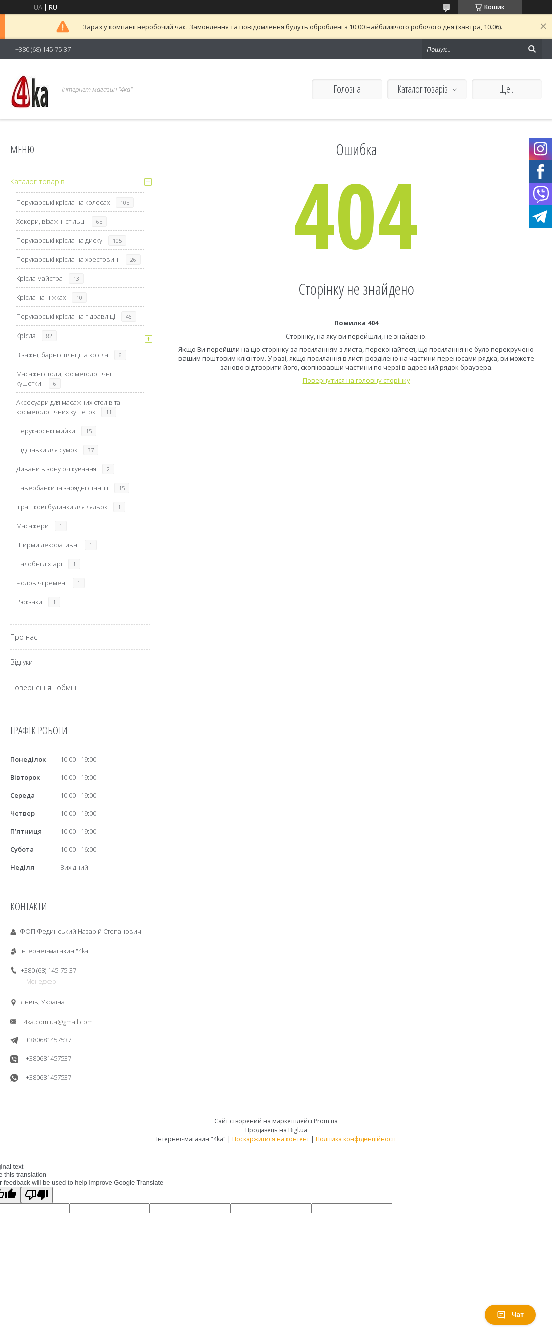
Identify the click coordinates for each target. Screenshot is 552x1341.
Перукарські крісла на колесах (63, 202)
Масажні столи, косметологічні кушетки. (63, 378)
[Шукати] (532, 49)
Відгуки (21, 662)
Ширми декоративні (47, 544)
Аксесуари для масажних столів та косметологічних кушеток (68, 407)
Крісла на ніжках (41, 297)
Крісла (26, 335)
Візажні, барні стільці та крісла (62, 354)
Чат (510, 1314)
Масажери (32, 525)
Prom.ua (326, 1121)
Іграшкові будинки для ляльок (61, 506)
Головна (347, 89)
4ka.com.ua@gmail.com (58, 1022)
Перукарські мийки (45, 430)
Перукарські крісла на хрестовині (68, 259)
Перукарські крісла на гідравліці (65, 316)
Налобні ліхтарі (39, 563)
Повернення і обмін (43, 687)
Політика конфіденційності (356, 1139)
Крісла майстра (39, 278)
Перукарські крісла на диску (59, 240)
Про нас (23, 637)
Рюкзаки (29, 601)
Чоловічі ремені (41, 582)
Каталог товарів (422, 89)
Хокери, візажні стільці (51, 221)
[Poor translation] (37, 1195)
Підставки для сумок (46, 449)
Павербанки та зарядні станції (62, 487)
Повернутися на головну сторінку (356, 380)
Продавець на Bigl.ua (276, 1130)
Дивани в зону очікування (56, 468)
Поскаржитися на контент (270, 1139)
